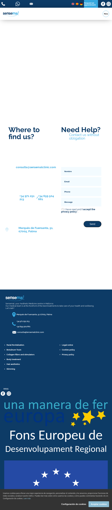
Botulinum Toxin (14, 350)
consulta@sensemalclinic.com (36, 167)
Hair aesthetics (13, 364)
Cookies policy (68, 350)
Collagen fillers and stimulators (20, 354)
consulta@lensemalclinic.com (30, 332)
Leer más (27, 499)
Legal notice (67, 345)
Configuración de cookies (73, 504)
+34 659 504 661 (46, 197)
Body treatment (14, 359)
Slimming (11, 369)
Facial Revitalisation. (15, 345)
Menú (106, 14)
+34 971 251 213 (27, 197)
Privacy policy (68, 354)
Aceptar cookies (99, 504)
